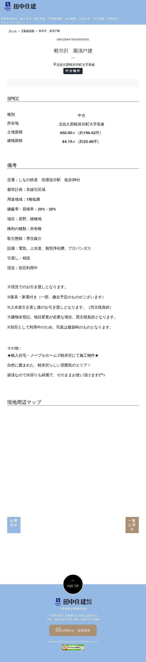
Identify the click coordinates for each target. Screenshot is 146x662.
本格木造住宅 (9, 18)
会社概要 (70, 18)
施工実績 (39, 18)
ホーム (13, 30)
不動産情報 (55, 18)
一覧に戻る (132, 525)
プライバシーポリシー (15, 22)
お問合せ (112, 18)
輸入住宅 (25, 18)
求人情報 (98, 18)
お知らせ (84, 18)
